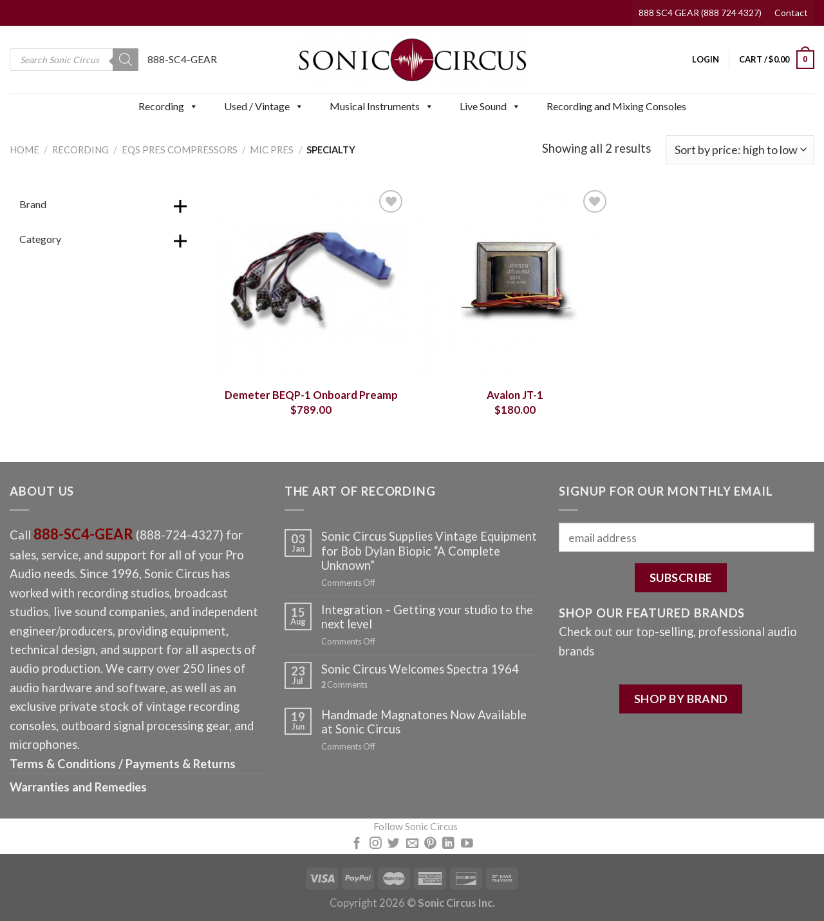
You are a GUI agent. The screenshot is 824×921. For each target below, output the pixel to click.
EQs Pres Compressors (180, 149)
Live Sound (490, 106)
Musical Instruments (382, 106)
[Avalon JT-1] (514, 282)
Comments (344, 685)
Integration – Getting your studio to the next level (427, 617)
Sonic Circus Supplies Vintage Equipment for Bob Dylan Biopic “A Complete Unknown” (429, 550)
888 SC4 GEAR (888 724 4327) (700, 12)
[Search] (125, 59)
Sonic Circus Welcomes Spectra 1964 (420, 669)
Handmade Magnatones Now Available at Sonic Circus (424, 722)
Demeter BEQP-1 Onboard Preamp (311, 395)
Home (24, 149)
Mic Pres (272, 149)
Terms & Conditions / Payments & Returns (123, 764)
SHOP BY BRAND (681, 699)
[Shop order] (740, 149)
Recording (168, 106)
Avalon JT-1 (515, 395)
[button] (193, 106)
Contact (791, 12)
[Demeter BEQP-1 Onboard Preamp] (311, 282)
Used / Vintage (264, 106)
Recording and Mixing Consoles (616, 106)
